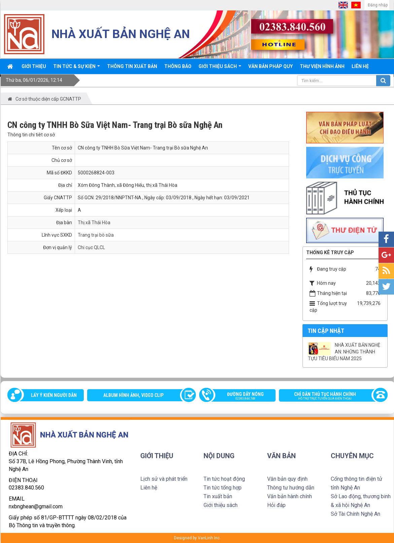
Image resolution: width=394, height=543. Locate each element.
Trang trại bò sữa (96, 235)
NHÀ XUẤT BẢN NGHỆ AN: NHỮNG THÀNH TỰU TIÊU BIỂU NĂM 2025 (344, 351)
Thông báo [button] (177, 66)
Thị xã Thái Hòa (94, 222)
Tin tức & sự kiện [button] (76, 69)
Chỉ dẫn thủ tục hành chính (330, 397)
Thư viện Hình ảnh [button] (322, 66)
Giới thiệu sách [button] (220, 69)
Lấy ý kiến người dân (54, 395)
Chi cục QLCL (91, 247)
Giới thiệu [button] (34, 66)
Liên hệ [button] (360, 66)
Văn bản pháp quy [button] (270, 66)
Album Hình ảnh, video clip (133, 395)
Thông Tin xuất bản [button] (132, 66)
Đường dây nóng (241, 397)
